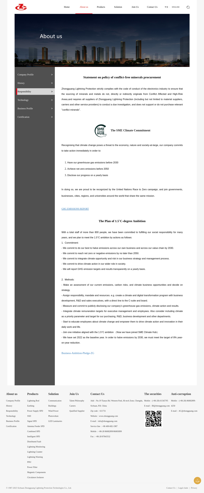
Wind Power (53, 411)
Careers (72, 406)
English (175, 7)
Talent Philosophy (76, 401)
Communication (54, 401)
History (21, 83)
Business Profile (25, 108)
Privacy (194, 488)
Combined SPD (33, 431)
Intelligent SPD (33, 436)
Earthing (30, 406)
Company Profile (26, 74)
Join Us (135, 7)
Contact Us (152, 7)
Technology (23, 100)
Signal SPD (32, 421)
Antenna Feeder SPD (35, 426)
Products (101, 7)
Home (67, 7)
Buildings (52, 406)
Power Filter (32, 467)
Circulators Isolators (35, 477)
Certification (23, 117)
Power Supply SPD (35, 411)
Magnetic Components (36, 472)
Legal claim (183, 488)
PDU (29, 462)
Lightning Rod (33, 401)
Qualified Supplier (77, 411)
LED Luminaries (55, 421)
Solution (118, 7)
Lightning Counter (34, 452)
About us (84, 7)
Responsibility (24, 91)
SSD (29, 416)
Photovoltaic (53, 416)
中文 (166, 7)
